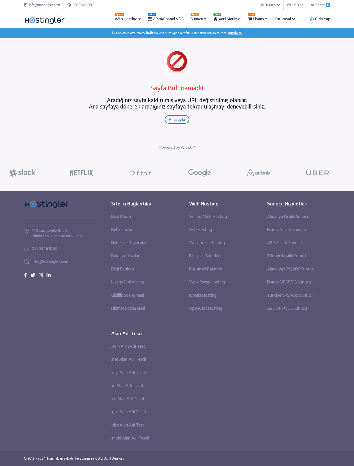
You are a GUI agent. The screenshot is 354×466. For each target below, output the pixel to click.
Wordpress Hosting (207, 242)
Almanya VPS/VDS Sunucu (291, 268)
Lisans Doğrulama (127, 281)
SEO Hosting (200, 229)
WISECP (188, 147)
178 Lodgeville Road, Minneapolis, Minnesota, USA (53, 233)
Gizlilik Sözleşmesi (127, 295)
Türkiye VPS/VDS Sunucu (290, 295)
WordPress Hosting (207, 281)
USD (295, 5)
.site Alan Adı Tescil (128, 424)
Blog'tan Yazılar (125, 255)
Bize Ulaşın (121, 216)
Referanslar (121, 229)
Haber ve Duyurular (129, 242)
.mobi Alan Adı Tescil (130, 437)
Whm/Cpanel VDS (165, 19)
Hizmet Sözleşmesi (128, 308)
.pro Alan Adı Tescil (128, 411)
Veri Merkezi (227, 19)
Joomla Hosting (203, 295)
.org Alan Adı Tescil (128, 372)
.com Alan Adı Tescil (129, 346)
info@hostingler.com (42, 5)
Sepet (320, 5)
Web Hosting (128, 19)
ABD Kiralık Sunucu (284, 242)
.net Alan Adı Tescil (128, 359)
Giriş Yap (319, 19)
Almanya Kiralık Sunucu (288, 216)
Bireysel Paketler (204, 255)
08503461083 (80, 5)
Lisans (257, 19)
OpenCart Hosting (205, 308)
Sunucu (198, 19)
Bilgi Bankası (122, 268)
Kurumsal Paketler (205, 268)
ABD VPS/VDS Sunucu (287, 308)
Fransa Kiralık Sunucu (286, 229)
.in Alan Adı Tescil (127, 385)
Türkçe (270, 5)
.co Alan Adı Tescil (127, 398)
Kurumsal (283, 19)
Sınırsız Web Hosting (208, 216)
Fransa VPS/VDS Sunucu (289, 281)
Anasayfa (177, 119)
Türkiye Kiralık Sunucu (287, 255)
